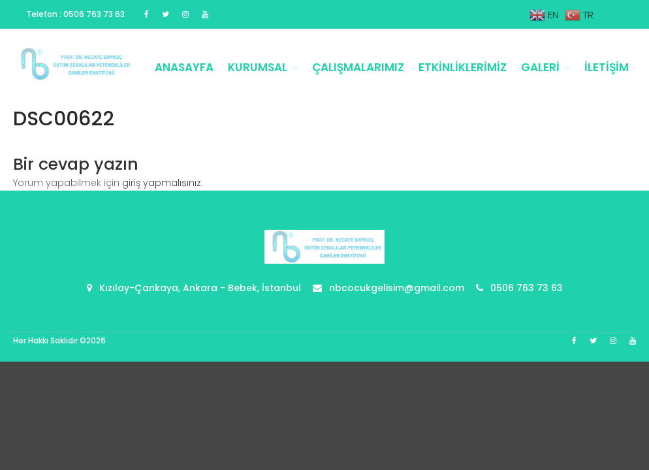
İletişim (606, 67)
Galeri (540, 67)
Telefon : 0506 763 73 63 (75, 14)
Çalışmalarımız (358, 67)
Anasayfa (184, 67)
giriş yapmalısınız (161, 182)
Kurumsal (257, 67)
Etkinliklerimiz (463, 67)
